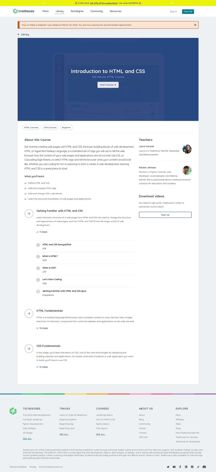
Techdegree (77, 11)
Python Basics (102, 424)
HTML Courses (31, 127)
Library (60, 11)
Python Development (33, 424)
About (142, 415)
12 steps (42, 367)
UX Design (28, 433)
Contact (143, 433)
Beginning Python (68, 419)
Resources (115, 11)
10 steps (42, 328)
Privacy (33, 467)
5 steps (41, 231)
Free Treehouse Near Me (187, 433)
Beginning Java (67, 428)
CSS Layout (101, 428)
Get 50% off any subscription (104, 3)
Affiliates (180, 419)
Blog (141, 419)
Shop (178, 428)
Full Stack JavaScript (32, 419)
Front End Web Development (36, 415)
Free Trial (188, 11)
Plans (46, 11)
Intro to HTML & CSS (105, 419)
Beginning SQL (67, 424)
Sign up (165, 214)
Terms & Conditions (18, 467)
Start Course (108, 84)
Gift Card (143, 437)
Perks (178, 424)
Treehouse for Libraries (187, 437)
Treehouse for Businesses (188, 441)
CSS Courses (50, 127)
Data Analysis (29, 428)
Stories (142, 428)
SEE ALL (27, 438)
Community (96, 11)
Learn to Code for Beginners (73, 415)
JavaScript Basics (104, 415)
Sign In (173, 11)
